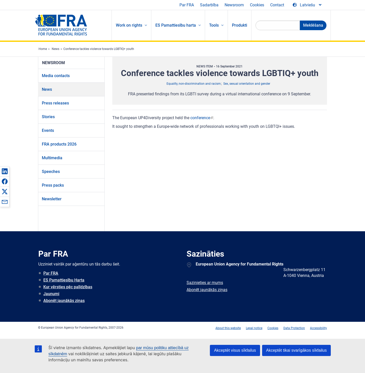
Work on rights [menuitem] (129, 25)
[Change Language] (307, 5)
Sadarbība (209, 5)
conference (200, 117)
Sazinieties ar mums (205, 282)
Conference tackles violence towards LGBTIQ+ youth (98, 49)
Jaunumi (51, 293)
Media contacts (56, 75)
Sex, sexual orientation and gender (246, 83)
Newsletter (52, 199)
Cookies (257, 5)
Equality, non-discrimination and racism (194, 83)
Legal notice (254, 328)
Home (43, 49)
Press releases (55, 103)
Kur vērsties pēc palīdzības (67, 287)
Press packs (53, 185)
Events (48, 130)
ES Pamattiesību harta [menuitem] (175, 25)
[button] (4, 171)
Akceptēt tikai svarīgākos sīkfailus (296, 350)
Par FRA (186, 5)
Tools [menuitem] (214, 25)
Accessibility (318, 328)
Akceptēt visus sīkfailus (235, 350)
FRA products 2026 (59, 144)
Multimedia (52, 157)
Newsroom (234, 5)
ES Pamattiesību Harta (63, 280)
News (55, 49)
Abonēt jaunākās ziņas (64, 300)
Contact (277, 5)
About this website (228, 328)
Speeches (51, 171)
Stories (48, 116)
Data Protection (294, 328)
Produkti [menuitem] (239, 25)
